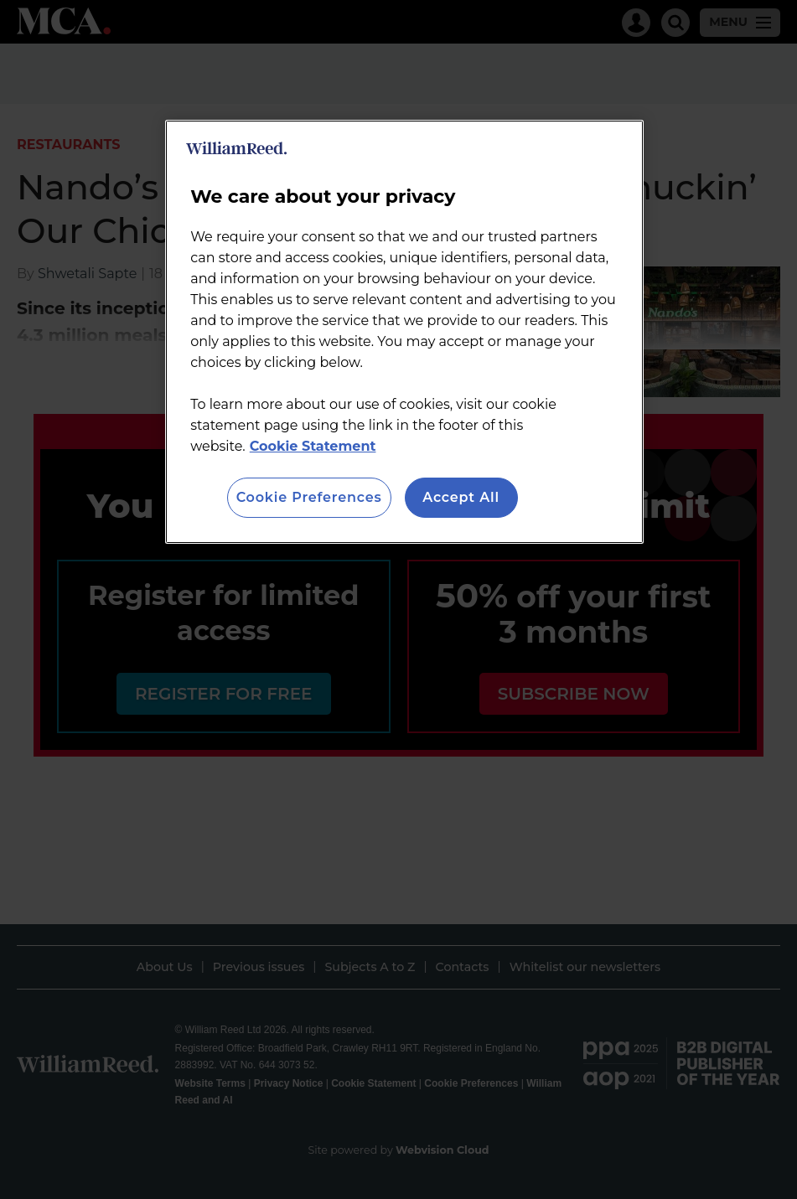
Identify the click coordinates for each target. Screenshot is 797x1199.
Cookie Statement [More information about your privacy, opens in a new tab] (313, 446)
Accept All (460, 497)
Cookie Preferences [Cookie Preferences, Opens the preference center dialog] (309, 497)
